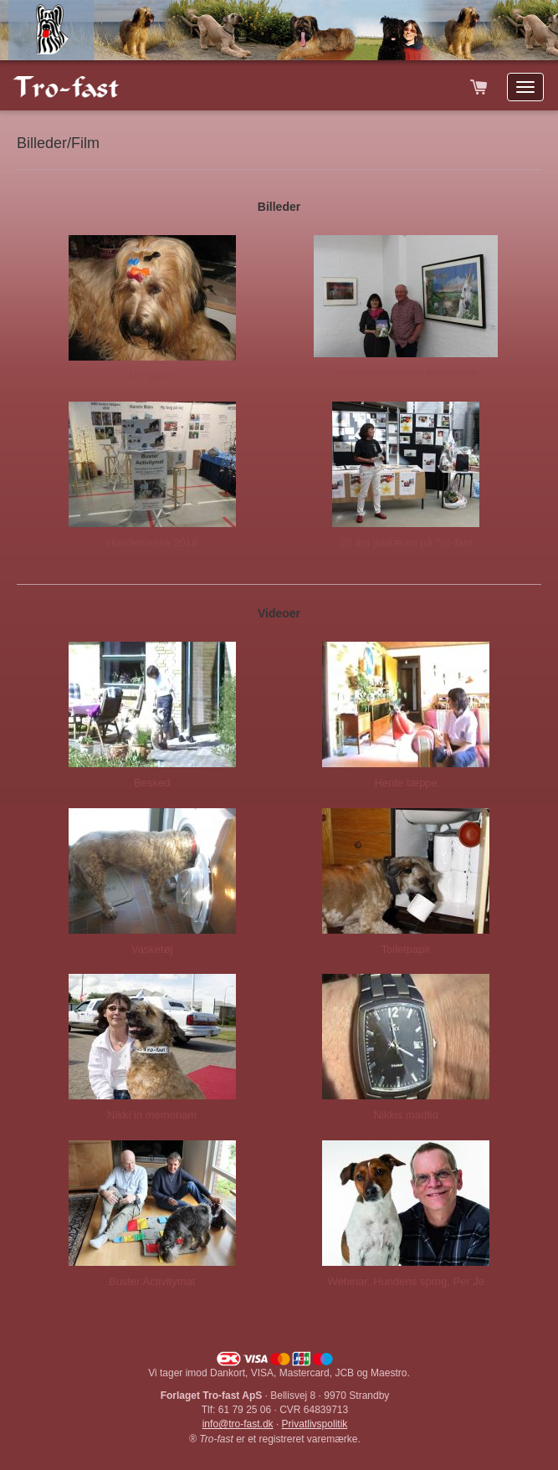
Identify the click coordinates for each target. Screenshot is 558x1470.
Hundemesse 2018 (151, 542)
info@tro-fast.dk (238, 1424)
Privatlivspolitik (315, 1424)
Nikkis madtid (406, 1115)
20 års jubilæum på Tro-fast (406, 542)
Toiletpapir (406, 949)
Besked (152, 782)
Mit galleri (152, 376)
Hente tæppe (406, 782)
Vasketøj (152, 949)
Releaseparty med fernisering (406, 372)
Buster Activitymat (152, 1281)
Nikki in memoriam (152, 1115)
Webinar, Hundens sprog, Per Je (405, 1281)
